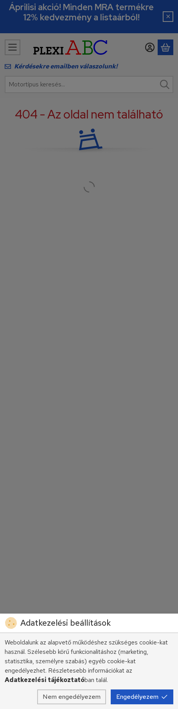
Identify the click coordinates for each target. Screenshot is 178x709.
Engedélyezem (142, 697)
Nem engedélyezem (72, 697)
